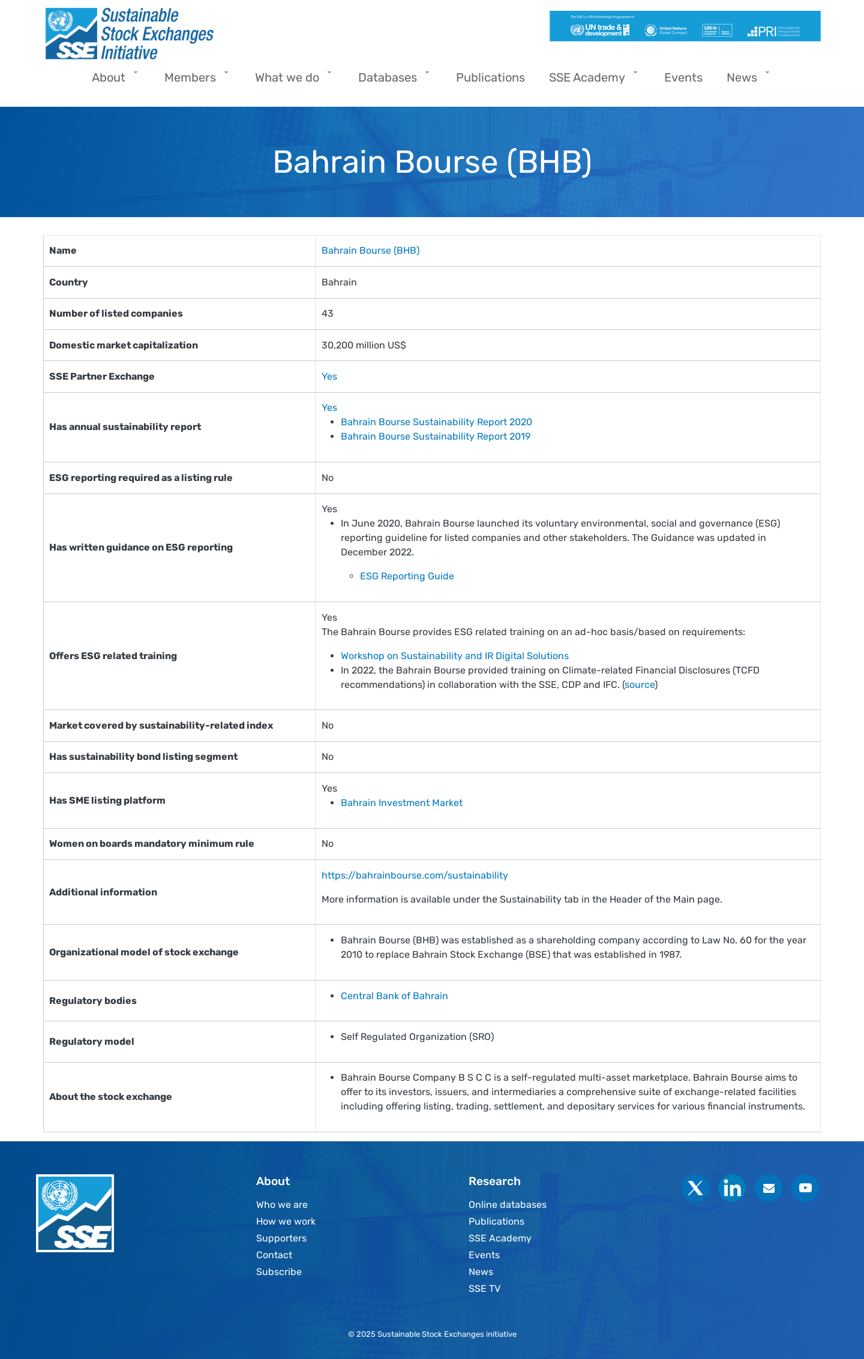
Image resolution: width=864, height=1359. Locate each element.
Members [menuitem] (193, 81)
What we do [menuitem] (290, 81)
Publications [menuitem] (490, 77)
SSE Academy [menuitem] (590, 81)
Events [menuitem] (683, 77)
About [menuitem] (111, 81)
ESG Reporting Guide (407, 576)
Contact (274, 1255)
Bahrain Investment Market (402, 802)
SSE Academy (500, 1238)
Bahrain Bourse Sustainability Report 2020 (436, 422)
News (481, 1271)
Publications (496, 1221)
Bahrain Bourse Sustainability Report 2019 (435, 436)
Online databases (508, 1204)
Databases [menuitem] (390, 81)
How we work (286, 1221)
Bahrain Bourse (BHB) (370, 250)
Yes (329, 376)
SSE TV (484, 1288)
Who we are (282, 1204)
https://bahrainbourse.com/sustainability (415, 875)
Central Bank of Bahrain (394, 996)
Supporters (281, 1238)
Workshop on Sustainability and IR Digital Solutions (456, 656)
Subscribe (279, 1271)
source (640, 684)
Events (484, 1255)
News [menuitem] (745, 81)
